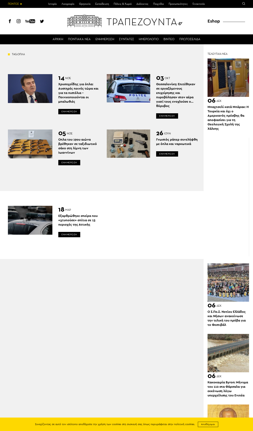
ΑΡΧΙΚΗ (58, 39)
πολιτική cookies (184, 424)
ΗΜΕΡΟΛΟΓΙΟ (149, 39)
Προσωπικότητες (178, 4)
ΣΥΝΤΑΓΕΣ (126, 39)
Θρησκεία (85, 4)
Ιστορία (52, 4)
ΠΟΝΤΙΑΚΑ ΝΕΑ (79, 39)
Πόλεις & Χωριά (123, 4)
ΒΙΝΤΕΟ (169, 39)
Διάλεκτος (142, 4)
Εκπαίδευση (102, 4)
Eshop (214, 21)
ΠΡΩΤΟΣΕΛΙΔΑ (189, 39)
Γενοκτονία (199, 4)
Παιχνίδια (158, 4)
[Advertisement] (230, 197)
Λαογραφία (67, 4)
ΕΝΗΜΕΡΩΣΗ (104, 39)
